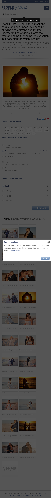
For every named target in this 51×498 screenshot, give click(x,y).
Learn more (16, 251)
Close (45, 258)
